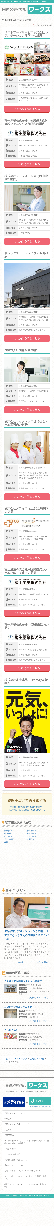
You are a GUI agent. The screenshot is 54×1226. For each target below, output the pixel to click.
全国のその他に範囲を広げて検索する (27, 807)
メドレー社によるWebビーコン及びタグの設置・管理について (26, 1177)
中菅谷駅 (9, 833)
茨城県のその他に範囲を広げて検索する (27, 810)
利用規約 (7, 1119)
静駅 (7, 842)
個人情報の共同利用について (15, 1154)
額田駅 (8, 831)
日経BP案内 (9, 1135)
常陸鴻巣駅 (9, 839)
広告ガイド (8, 1130)
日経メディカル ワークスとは (15, 1113)
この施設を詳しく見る (27, 109)
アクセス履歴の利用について (15, 1160)
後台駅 (8, 836)
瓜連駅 (30, 839)
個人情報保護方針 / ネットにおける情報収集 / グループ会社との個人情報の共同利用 (26, 1142)
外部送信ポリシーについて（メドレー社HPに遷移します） (25, 1185)
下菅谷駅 (31, 831)
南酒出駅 (31, 836)
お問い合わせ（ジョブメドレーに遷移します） (22, 1171)
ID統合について (10, 1149)
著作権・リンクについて (13, 1165)
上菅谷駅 (31, 833)
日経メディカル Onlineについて (16, 1124)
